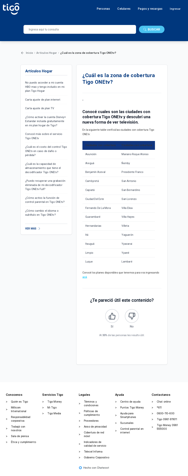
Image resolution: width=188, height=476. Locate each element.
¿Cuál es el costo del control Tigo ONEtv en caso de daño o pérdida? (46, 151)
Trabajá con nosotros (15, 431)
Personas (103, 8)
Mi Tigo (49, 410)
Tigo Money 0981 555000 (165, 429)
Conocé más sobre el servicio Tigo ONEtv (43, 136)
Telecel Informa (90, 454)
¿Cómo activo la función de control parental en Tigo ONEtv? (45, 200)
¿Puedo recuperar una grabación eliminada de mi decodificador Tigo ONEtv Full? (45, 185)
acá (84, 277)
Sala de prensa (17, 439)
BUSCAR (151, 29)
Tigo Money (52, 404)
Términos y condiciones (88, 406)
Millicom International (16, 412)
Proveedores (89, 423)
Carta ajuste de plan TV (39, 108)
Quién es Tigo (17, 404)
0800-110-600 (163, 416)
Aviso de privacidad (93, 429)
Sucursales (124, 426)
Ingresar (175, 8)
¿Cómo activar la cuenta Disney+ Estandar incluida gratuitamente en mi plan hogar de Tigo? (45, 121)
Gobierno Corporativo (94, 460)
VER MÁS (33, 228)
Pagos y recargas (150, 8)
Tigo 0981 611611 (164, 422)
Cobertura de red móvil (91, 437)
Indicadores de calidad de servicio (92, 446)
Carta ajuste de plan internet (42, 99)
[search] (79, 29)
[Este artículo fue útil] (110, 317)
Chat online (161, 404)
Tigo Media (51, 416)
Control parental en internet (129, 433)
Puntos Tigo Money (129, 410)
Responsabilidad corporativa (18, 421)
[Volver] (22, 53)
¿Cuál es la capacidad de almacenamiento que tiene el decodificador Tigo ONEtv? (43, 168)
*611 (157, 410)
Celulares (124, 8)
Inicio (29, 52)
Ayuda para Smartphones (125, 418)
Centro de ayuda (127, 404)
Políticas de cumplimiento (89, 415)
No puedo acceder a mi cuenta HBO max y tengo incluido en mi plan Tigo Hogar (44, 87)
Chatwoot (103, 470)
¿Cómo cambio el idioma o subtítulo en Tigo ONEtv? (42, 213)
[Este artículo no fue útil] (133, 317)
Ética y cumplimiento (21, 445)
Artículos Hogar (46, 52)
